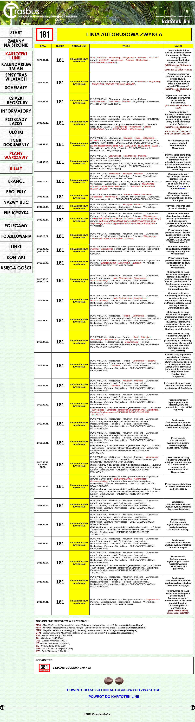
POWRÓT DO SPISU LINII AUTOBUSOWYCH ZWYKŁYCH (114, 690)
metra (182, 188)
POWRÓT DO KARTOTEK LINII (114, 697)
